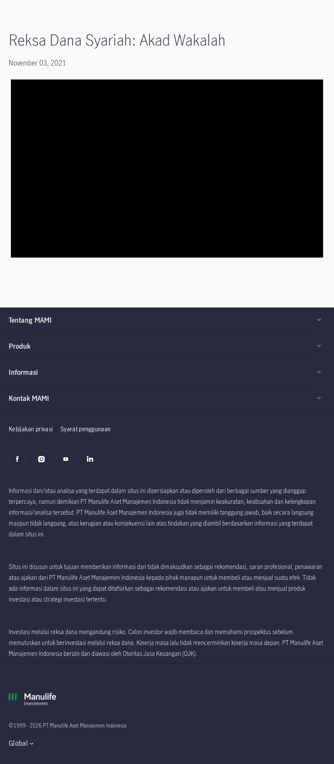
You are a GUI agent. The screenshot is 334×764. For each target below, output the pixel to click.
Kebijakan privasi (31, 429)
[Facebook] (20, 463)
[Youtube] (68, 463)
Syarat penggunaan (85, 429)
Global (18, 743)
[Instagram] (44, 463)
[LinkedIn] (92, 463)
